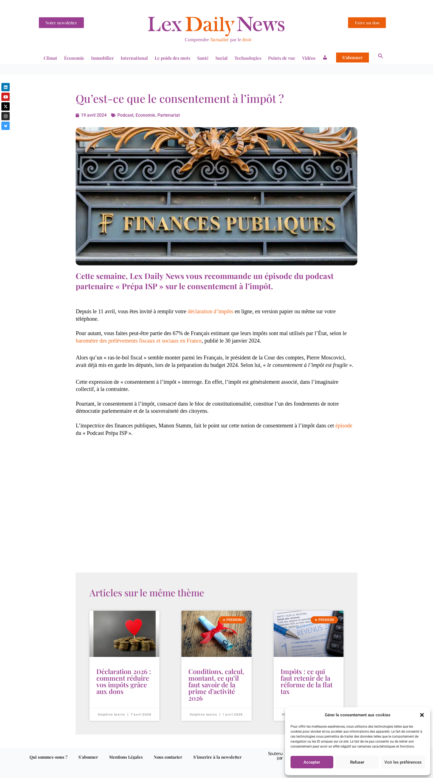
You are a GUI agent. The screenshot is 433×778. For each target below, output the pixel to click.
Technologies (247, 58)
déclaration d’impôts (210, 311)
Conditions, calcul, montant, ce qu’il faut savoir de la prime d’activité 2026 (216, 684)
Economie (145, 115)
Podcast (124, 115)
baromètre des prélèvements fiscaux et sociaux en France (139, 341)
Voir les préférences (403, 762)
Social (221, 58)
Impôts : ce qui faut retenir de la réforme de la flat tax (306, 681)
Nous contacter (168, 757)
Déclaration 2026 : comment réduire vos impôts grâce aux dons (123, 681)
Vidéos (308, 58)
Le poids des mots (172, 58)
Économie (74, 58)
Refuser (357, 762)
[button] (422, 715)
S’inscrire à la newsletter (217, 757)
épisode (344, 425)
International (134, 58)
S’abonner (352, 57)
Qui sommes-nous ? (48, 757)
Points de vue (281, 58)
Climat (50, 58)
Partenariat (168, 115)
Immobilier (102, 58)
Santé (202, 58)
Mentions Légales (126, 757)
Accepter (311, 762)
